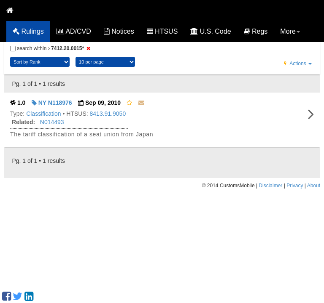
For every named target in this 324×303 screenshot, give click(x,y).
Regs (256, 31)
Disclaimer (270, 186)
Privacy (294, 186)
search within (51, 48)
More (290, 31)
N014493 (52, 122)
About (313, 186)
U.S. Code (210, 31)
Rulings (28, 31)
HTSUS (162, 31)
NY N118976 (52, 102)
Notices (119, 31)
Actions (298, 63)
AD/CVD (74, 31)
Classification (43, 113)
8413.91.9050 (108, 113)
